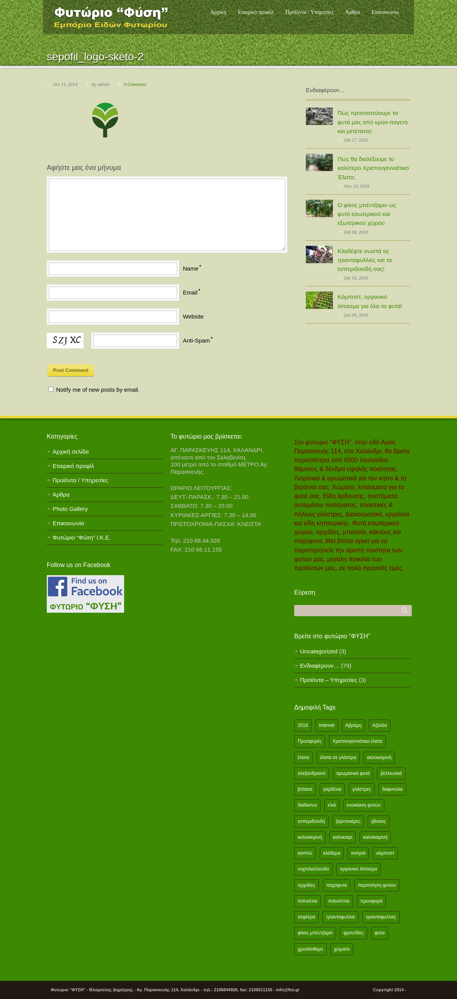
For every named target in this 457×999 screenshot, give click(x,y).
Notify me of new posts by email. (98, 389)
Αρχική (218, 12)
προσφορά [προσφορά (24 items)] (371, 901)
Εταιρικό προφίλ (256, 12)
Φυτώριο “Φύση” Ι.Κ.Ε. (82, 537)
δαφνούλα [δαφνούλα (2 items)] (392, 789)
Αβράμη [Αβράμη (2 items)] (353, 725)
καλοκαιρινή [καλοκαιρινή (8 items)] (375, 837)
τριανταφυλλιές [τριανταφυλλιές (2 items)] (381, 917)
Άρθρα (352, 12)
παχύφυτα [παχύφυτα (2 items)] (336, 885)
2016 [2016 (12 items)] (303, 725)
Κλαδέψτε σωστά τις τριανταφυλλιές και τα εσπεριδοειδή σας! (365, 260)
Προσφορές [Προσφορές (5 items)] (310, 741)
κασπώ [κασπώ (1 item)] (305, 853)
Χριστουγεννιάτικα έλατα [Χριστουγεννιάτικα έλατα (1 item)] (357, 741)
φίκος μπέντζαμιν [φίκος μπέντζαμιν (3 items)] (315, 933)
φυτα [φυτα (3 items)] (380, 933)
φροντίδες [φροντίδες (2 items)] (353, 933)
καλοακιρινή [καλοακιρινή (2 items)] (310, 837)
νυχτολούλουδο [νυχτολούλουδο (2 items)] (313, 869)
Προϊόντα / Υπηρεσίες (309, 12)
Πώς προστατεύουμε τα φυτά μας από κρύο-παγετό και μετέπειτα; (373, 122)
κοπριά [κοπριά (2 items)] (358, 853)
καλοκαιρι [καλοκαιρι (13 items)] (342, 837)
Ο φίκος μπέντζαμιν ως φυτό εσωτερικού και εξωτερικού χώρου (367, 214)
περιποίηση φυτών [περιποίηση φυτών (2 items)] (377, 885)
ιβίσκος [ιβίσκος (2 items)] (378, 821)
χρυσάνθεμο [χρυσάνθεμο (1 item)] (310, 949)
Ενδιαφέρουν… (319, 665)
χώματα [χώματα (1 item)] (342, 949)
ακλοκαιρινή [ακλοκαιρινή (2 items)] (379, 757)
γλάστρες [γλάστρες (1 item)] (361, 789)
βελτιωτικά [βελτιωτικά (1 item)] (391, 773)
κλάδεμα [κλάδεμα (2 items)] (332, 853)
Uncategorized (319, 651)
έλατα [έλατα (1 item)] (303, 757)
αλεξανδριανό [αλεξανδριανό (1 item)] (312, 773)
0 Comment (135, 84)
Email (190, 292)
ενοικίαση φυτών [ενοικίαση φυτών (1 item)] (364, 805)
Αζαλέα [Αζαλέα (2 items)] (379, 725)
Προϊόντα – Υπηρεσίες (328, 680)
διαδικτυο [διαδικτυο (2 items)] (307, 805)
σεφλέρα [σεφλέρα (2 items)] (306, 917)
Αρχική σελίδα (71, 451)
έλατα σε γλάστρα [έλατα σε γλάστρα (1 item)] (338, 757)
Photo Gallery (70, 508)
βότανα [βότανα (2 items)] (305, 789)
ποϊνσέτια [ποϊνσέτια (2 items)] (307, 901)
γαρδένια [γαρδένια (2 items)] (332, 789)
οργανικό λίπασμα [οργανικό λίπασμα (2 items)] (358, 869)
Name (190, 268)
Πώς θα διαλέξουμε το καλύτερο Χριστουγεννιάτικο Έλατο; (373, 168)
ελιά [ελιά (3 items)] (332, 805)
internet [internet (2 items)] (326, 725)
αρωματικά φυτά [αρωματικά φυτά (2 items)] (353, 773)
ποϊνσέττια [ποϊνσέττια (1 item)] (339, 901)
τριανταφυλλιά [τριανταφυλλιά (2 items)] (340, 917)
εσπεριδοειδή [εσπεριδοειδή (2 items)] (311, 821)
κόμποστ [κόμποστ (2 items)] (385, 853)
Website (193, 316)
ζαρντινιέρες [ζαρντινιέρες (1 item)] (348, 821)
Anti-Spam (196, 340)
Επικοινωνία (385, 12)
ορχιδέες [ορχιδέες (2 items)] (306, 885)
